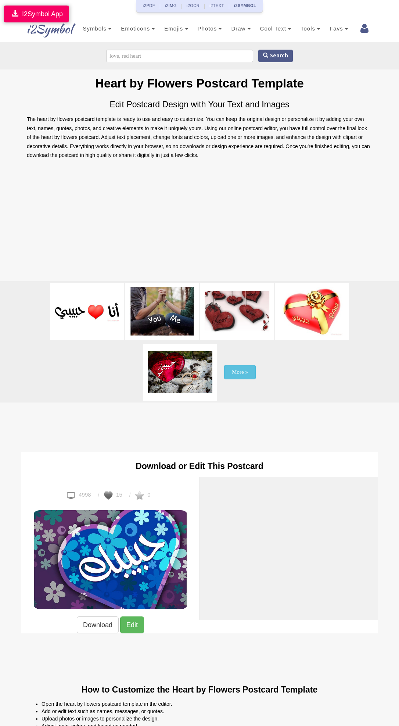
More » (240, 372)
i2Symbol (41, 29)
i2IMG (171, 5)
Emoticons (127, 28)
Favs (328, 28)
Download (97, 625)
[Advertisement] (199, 222)
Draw (230, 28)
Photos (199, 28)
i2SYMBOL (245, 5)
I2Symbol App (36, 14)
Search (275, 56)
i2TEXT (216, 5)
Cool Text (264, 28)
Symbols (86, 28)
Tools (299, 28)
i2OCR (193, 5)
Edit (132, 625)
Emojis (165, 28)
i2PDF (149, 5)
